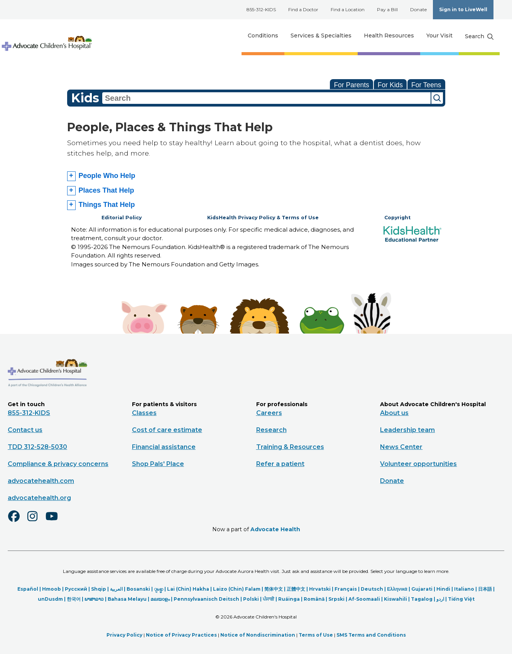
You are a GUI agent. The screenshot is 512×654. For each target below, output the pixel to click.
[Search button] (479, 36)
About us (394, 412)
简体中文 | (275, 588)
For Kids (390, 85)
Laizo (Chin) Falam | (238, 588)
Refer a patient (280, 463)
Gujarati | (423, 588)
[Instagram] (36, 520)
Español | (29, 588)
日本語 (485, 588)
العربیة (116, 588)
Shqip (98, 588)
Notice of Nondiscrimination (257, 634)
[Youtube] (55, 520)
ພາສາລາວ (94, 598)
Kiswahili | (397, 598)
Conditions (263, 35)
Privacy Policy (124, 634)
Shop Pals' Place (158, 463)
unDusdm (50, 598)
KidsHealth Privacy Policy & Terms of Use (263, 217)
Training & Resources (290, 446)
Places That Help (106, 190)
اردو (440, 598)
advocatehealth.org (39, 497)
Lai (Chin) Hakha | (190, 588)
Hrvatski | (322, 588)
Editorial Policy (121, 217)
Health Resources (389, 35)
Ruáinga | (291, 598)
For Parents (351, 85)
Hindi (443, 588)
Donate (418, 9)
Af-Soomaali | (366, 598)
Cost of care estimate (167, 429)
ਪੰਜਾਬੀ (268, 598)
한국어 (74, 598)
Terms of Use (316, 634)
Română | (316, 598)
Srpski (336, 598)
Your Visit (439, 35)
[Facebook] (17, 520)
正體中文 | (298, 588)
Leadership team (407, 429)
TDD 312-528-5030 (37, 446)
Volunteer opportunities (418, 463)
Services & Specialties (321, 35)
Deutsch (372, 588)
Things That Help (107, 204)
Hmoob (51, 588)
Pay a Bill (387, 9)
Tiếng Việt (461, 598)
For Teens (426, 85)
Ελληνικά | (399, 588)
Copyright (397, 217)
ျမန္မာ (158, 588)
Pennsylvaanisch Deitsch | (208, 598)
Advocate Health (275, 528)
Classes (144, 412)
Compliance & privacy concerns (58, 463)
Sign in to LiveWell (463, 9)
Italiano (464, 588)
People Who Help (107, 176)
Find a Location (348, 9)
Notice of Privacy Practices (181, 634)
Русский (76, 588)
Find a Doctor (303, 9)
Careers (269, 412)
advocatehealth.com (41, 480)
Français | (348, 588)
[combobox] (266, 98)
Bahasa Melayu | (129, 598)
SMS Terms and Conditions (371, 634)
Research (271, 429)
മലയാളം (160, 598)
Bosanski (138, 588)
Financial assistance (164, 446)
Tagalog (422, 598)
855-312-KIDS (261, 9)
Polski (251, 598)
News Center (401, 446)
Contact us (25, 429)
